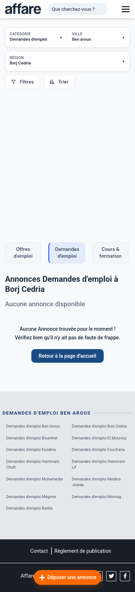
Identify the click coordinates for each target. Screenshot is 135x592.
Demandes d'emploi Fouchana (98, 449)
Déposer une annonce (67, 577)
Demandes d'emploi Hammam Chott (32, 464)
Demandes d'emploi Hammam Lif (98, 464)
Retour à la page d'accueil (67, 356)
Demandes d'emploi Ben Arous (33, 426)
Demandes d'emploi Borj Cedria (99, 426)
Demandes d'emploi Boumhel (31, 438)
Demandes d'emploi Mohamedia (34, 479)
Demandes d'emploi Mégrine (31, 496)
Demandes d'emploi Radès (29, 508)
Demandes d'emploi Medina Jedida (96, 482)
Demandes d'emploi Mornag (96, 496)
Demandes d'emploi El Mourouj (99, 438)
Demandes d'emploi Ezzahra (31, 449)
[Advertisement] (67, 160)
